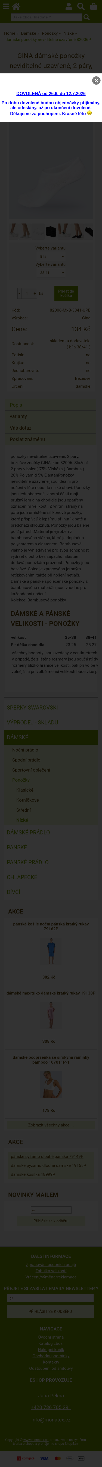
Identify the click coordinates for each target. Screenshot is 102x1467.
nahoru (94, 1459)
